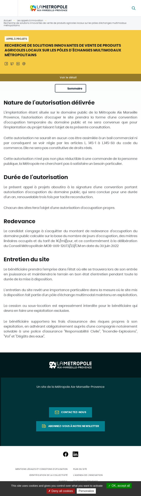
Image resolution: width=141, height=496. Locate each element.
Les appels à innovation (30, 20)
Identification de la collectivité (48, 475)
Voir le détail (68, 77)
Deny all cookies (60, 491)
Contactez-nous (73, 412)
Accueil (8, 20)
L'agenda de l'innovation (88, 475)
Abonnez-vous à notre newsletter (73, 426)
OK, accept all (119, 485)
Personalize (86, 491)
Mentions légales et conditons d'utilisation (41, 469)
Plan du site (80, 469)
